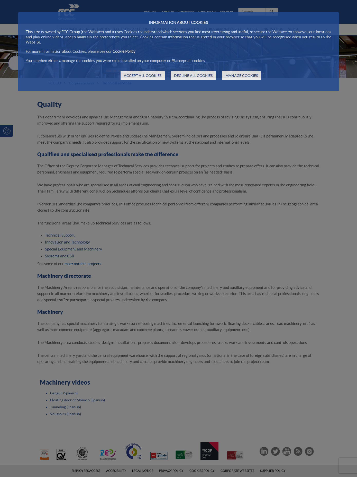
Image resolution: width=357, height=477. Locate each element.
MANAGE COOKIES (241, 76)
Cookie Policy (124, 51)
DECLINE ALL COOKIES (193, 76)
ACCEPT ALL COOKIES (142, 76)
